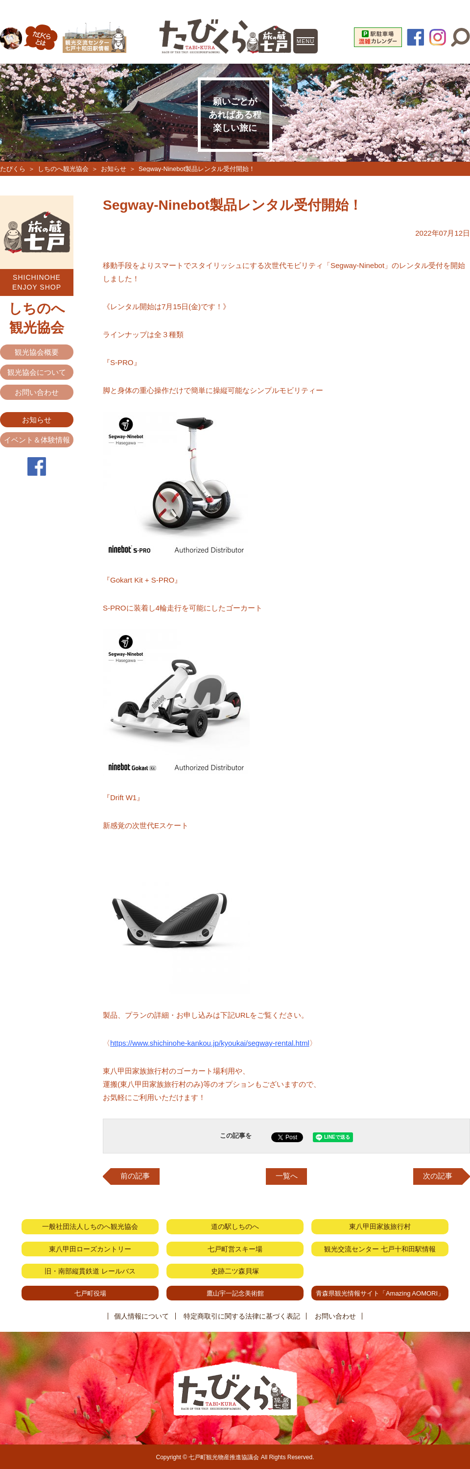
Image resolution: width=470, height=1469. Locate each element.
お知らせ (113, 168)
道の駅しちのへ (235, 1226)
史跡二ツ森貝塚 (235, 1270)
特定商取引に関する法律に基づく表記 (242, 1315)
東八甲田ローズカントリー (90, 1248)
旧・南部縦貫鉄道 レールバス (90, 1270)
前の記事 (135, 1176)
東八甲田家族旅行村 (380, 1226)
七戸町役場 (90, 1292)
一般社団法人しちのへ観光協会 (90, 1226)
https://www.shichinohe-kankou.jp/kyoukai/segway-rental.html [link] (209, 1043)
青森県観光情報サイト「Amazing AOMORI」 (380, 1292)
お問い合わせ (37, 392)
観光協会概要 (37, 352)
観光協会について (36, 372)
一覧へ (287, 1176)
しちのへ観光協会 (63, 168)
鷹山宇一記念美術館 (235, 1292)
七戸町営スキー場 (235, 1248)
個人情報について (142, 1315)
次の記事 (437, 1176)
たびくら (12, 168)
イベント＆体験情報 (37, 440)
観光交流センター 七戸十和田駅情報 (380, 1248)
